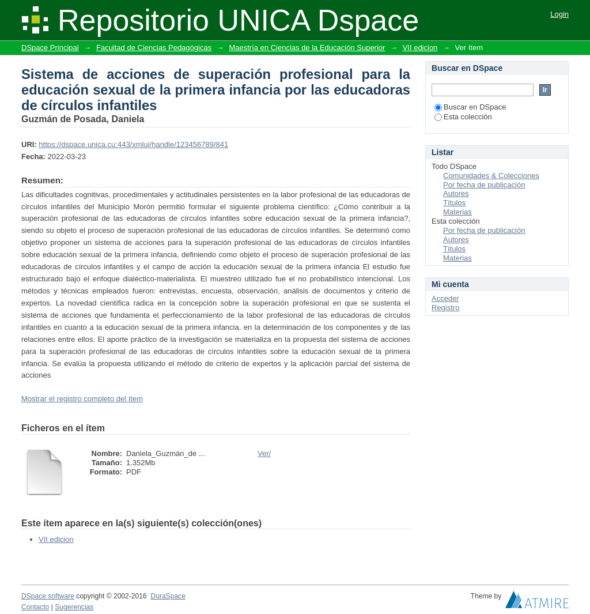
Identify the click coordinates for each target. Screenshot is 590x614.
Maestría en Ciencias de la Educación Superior (307, 47)
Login (559, 14)
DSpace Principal (50, 47)
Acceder (445, 298)
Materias (457, 212)
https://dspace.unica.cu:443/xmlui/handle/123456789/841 (133, 144)
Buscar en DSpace (470, 107)
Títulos (454, 202)
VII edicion (420, 47)
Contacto (35, 607)
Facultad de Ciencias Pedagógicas (153, 47)
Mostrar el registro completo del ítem (82, 398)
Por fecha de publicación (484, 184)
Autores (456, 193)
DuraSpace (167, 596)
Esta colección (463, 116)
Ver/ (264, 453)
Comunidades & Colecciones (491, 175)
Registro (445, 307)
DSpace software (47, 596)
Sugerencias (74, 607)
